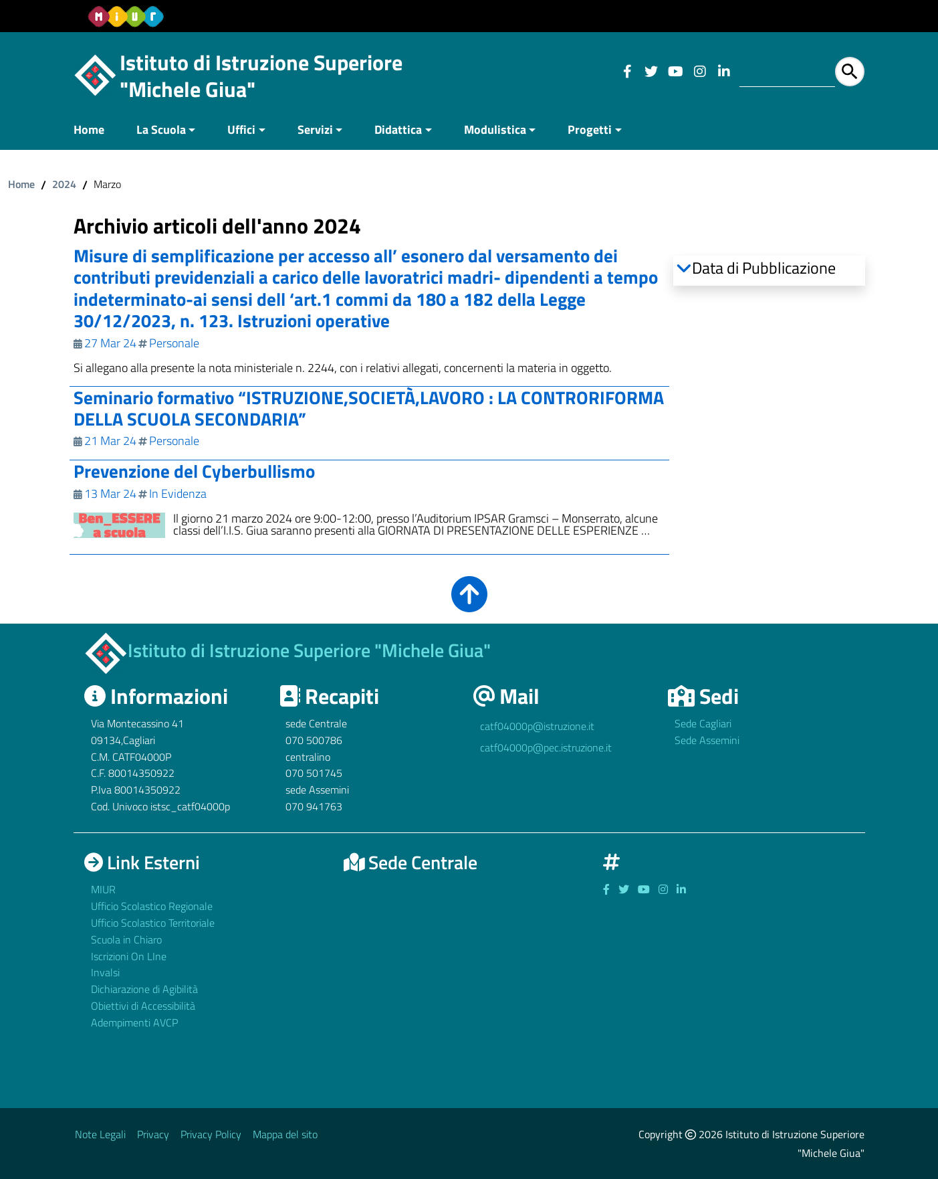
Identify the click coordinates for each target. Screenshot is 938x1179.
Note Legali (100, 1134)
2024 (64, 184)
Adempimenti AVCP (134, 1022)
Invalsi (105, 972)
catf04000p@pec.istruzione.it (546, 747)
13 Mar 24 (110, 493)
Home (89, 129)
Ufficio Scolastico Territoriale (153, 923)
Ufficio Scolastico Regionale (152, 906)
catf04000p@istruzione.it (537, 726)
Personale (174, 343)
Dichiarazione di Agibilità (144, 989)
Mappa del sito (285, 1134)
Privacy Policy (211, 1134)
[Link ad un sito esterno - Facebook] (627, 72)
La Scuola (161, 129)
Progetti (590, 129)
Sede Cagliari (703, 723)
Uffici (241, 129)
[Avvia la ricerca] (849, 71)
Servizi (315, 129)
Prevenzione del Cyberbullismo (194, 470)
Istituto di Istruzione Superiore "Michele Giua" (261, 75)
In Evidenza (178, 493)
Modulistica (495, 129)
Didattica (398, 129)
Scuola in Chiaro (126, 939)
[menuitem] (97, 131)
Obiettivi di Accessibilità (143, 1006)
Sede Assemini (707, 740)
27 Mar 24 (110, 343)
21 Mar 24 (110, 441)
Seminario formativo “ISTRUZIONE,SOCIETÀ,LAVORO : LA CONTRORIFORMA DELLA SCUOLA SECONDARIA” (369, 407)
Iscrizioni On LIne (128, 955)
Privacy (153, 1134)
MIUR (103, 889)
